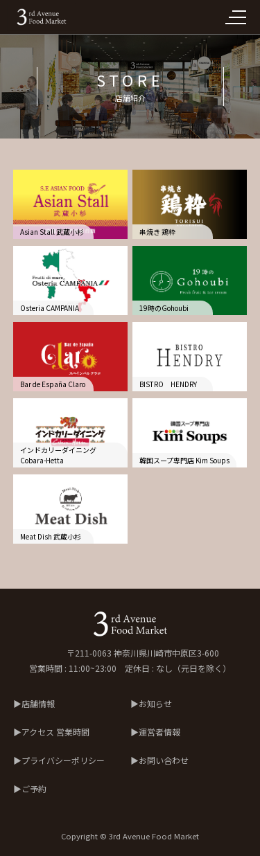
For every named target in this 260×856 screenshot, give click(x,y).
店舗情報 (38, 703)
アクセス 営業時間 (55, 732)
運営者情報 (159, 732)
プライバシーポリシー (63, 760)
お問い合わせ (164, 760)
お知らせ (155, 703)
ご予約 (33, 788)
